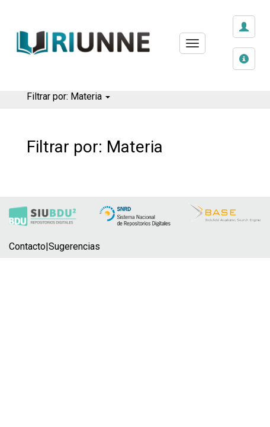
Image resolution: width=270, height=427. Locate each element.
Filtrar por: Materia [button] (68, 96)
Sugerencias (74, 246)
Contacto (27, 246)
